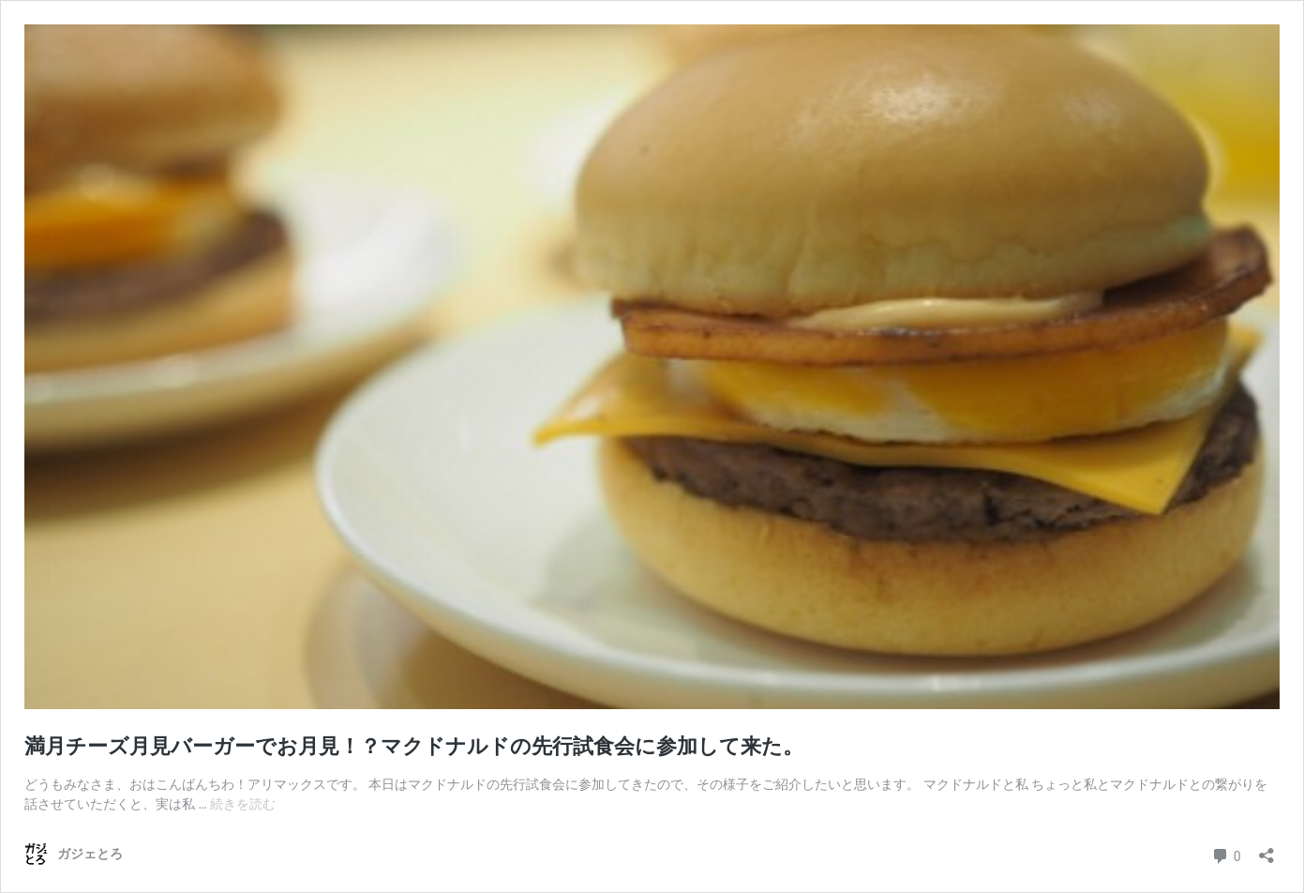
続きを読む (243, 803)
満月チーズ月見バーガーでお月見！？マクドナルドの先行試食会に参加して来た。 (413, 746)
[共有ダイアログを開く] (1266, 849)
